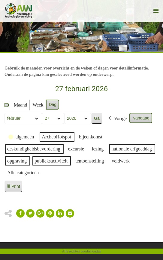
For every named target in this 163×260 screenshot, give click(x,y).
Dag (52, 104)
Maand (20, 104)
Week (37, 104)
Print (13, 187)
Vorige (117, 118)
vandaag (141, 118)
